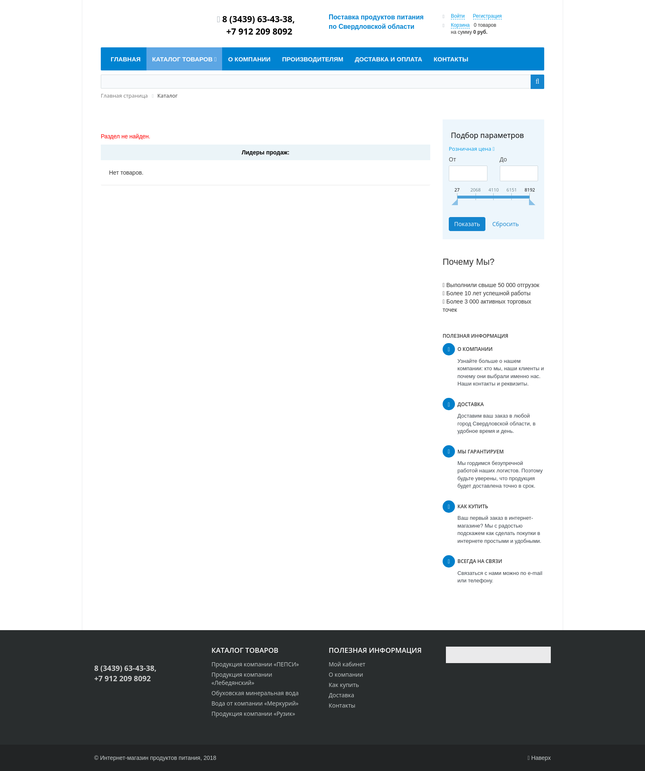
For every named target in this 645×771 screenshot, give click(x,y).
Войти (458, 16)
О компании (346, 674)
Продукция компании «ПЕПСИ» (255, 664)
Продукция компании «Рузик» (253, 713)
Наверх (539, 758)
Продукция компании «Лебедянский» (241, 679)
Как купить (344, 685)
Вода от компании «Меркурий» (255, 703)
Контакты (342, 705)
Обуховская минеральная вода (255, 693)
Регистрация (487, 16)
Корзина (460, 25)
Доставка (341, 695)
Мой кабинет (347, 664)
